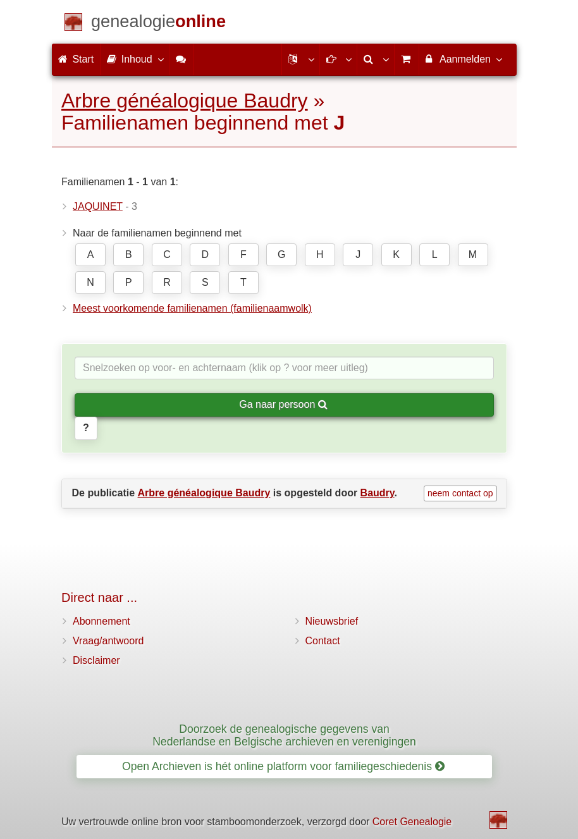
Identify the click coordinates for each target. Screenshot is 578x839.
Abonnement (101, 621)
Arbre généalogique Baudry (184, 100)
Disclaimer (96, 660)
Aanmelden (463, 58)
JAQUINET (98, 206)
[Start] (158, 23)
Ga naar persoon (283, 404)
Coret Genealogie (412, 821)
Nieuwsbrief (332, 621)
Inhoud (134, 58)
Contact (322, 640)
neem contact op (460, 493)
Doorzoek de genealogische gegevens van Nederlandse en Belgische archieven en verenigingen (284, 735)
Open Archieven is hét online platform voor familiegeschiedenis (283, 766)
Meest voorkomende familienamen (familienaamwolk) (192, 308)
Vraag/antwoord (108, 640)
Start (76, 59)
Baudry (377, 492)
